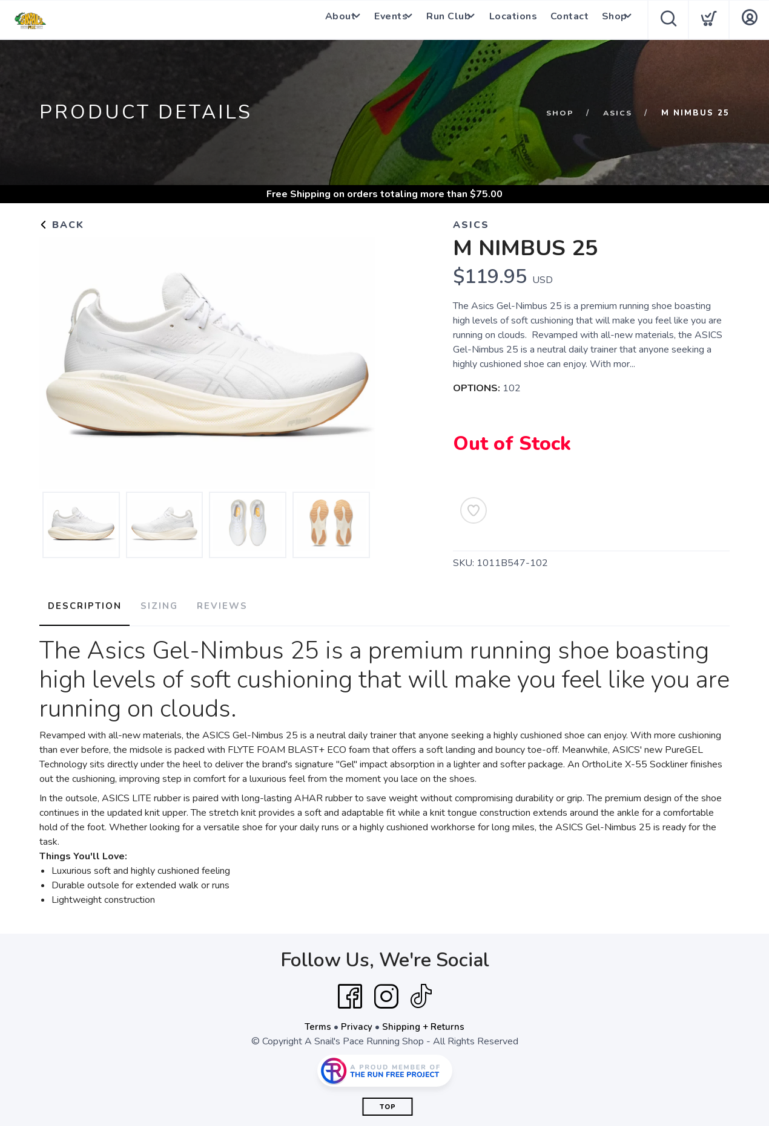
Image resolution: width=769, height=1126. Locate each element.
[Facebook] (350, 992)
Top (388, 1102)
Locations (510, 20)
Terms (317, 1022)
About (320, 20)
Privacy (356, 1022)
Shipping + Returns (424, 1022)
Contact (564, 20)
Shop (606, 20)
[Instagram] (386, 992)
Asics (616, 113)
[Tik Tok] (420, 992)
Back (61, 225)
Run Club (439, 20)
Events (376, 20)
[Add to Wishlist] (473, 510)
